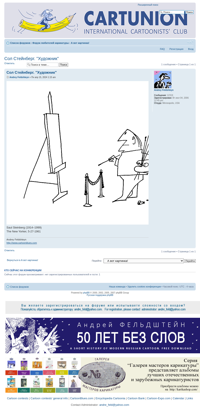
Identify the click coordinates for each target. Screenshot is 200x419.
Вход (191, 49)
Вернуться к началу (192, 246)
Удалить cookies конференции (144, 286)
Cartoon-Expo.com (158, 398)
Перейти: (97, 260)
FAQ (162, 49)
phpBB (86, 293)
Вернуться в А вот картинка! (22, 260)
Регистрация (176, 49)
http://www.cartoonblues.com (21, 242)
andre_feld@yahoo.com (114, 404)
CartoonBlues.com (81, 398)
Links (189, 398)
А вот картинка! (80, 43)
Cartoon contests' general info (49, 398)
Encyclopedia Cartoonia (110, 398)
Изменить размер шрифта (190, 42)
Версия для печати (183, 42)
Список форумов (20, 43)
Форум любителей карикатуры (50, 43)
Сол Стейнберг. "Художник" (31, 58)
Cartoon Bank (136, 398)
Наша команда (117, 286)
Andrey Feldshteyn (19, 77)
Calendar (178, 398)
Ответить (14, 64)
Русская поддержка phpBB (100, 295)
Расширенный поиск (148, 5)
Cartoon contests (17, 398)
